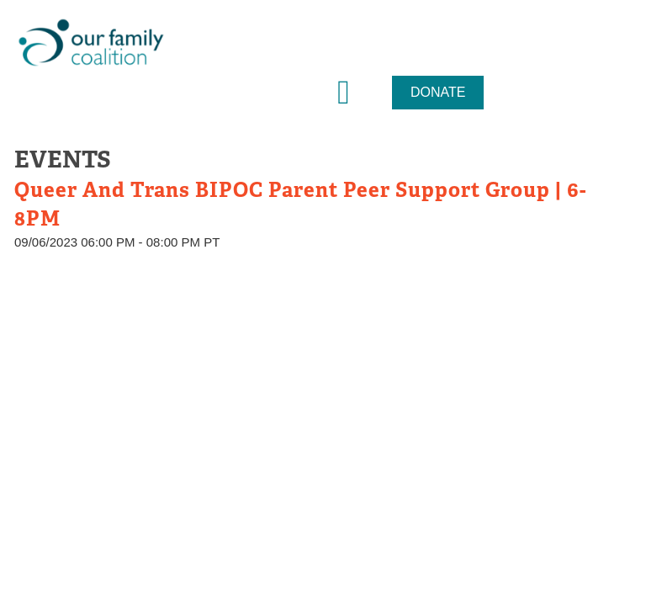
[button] (343, 92)
